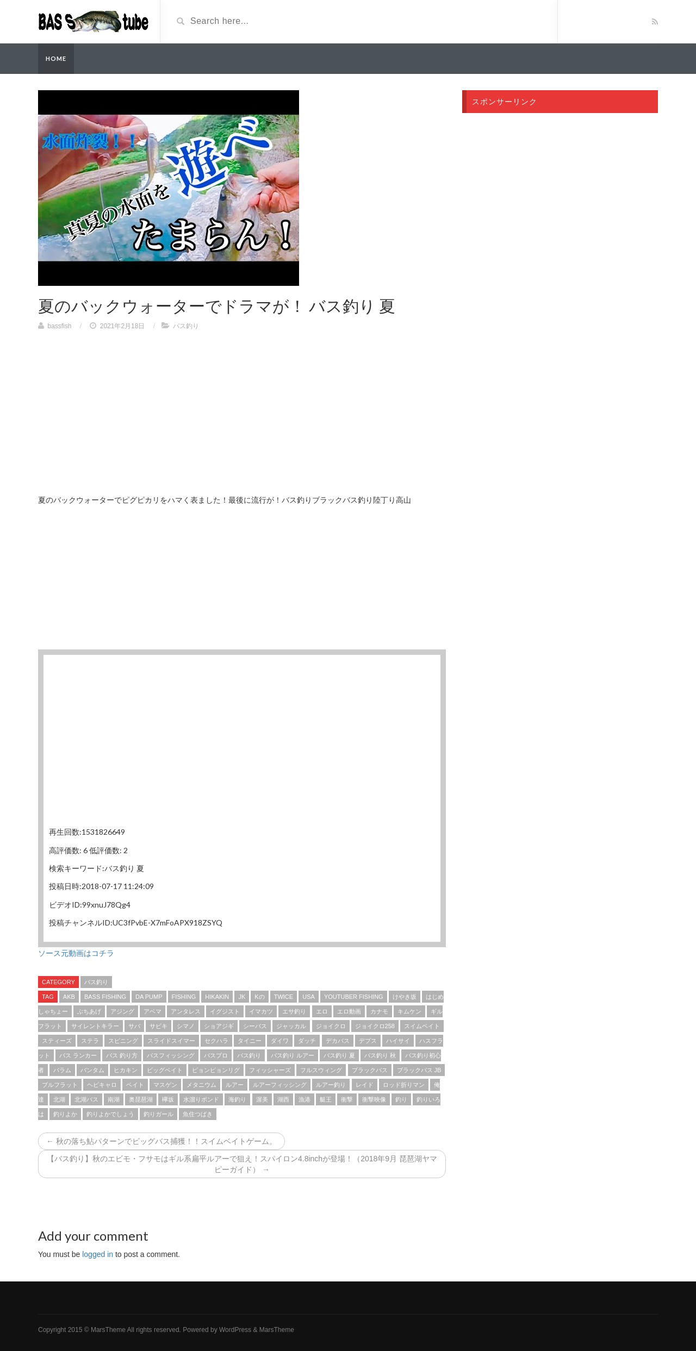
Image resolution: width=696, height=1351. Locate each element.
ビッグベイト (165, 1070)
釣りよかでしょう (110, 1114)
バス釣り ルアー (292, 1055)
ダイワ (280, 1040)
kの (259, 996)
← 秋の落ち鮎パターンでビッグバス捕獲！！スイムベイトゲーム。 (161, 1141)
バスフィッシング (171, 1055)
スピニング (123, 1040)
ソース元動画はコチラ (76, 953)
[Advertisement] (242, 418)
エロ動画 (349, 1011)
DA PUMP (149, 996)
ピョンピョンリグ (216, 1070)
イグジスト (225, 1011)
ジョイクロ (331, 1026)
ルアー (235, 1084)
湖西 (283, 1099)
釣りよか (65, 1114)
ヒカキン (126, 1070)
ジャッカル (291, 1026)
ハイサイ (398, 1040)
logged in (97, 1254)
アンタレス (186, 1011)
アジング (122, 1011)
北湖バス (86, 1099)
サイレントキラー (95, 1026)
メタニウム (201, 1084)
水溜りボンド (201, 1099)
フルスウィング (321, 1070)
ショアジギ (219, 1026)
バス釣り (186, 326)
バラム (62, 1070)
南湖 (114, 1099)
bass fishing (105, 996)
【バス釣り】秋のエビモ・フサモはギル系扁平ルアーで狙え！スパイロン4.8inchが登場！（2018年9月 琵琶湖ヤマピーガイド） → (242, 1164)
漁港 (304, 1099)
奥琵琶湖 (141, 1099)
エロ (322, 1011)
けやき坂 (405, 996)
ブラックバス (370, 1070)
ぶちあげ (89, 1011)
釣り (401, 1099)
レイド (365, 1084)
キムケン (409, 1011)
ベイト (135, 1084)
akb (69, 996)
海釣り (237, 1099)
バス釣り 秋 (380, 1055)
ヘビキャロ (102, 1084)
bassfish (59, 326)
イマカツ (261, 1011)
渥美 (262, 1099)
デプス (368, 1040)
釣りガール (158, 1114)
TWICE (283, 996)
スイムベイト (422, 1026)
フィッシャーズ (270, 1070)
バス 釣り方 (122, 1055)
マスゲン (165, 1084)
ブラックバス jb (419, 1070)
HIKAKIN (217, 996)
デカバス (338, 1040)
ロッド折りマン (404, 1084)
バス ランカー (78, 1055)
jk (241, 996)
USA (308, 996)
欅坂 (168, 1099)
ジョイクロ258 (375, 1026)
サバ (134, 1026)
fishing (184, 996)
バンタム (92, 1070)
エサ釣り (294, 1011)
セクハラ (216, 1040)
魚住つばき (198, 1114)
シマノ (186, 1026)
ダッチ (307, 1040)
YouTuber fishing (353, 996)
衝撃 (347, 1099)
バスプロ (216, 1055)
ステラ (90, 1040)
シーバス (255, 1026)
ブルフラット (60, 1084)
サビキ (158, 1026)
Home (56, 58)
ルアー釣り (331, 1084)
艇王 (326, 1099)
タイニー (250, 1040)
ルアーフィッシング (280, 1084)
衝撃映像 (374, 1099)
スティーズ (57, 1040)
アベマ (152, 1011)
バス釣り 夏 (339, 1055)
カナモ (379, 1011)
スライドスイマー (171, 1040)
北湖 (59, 1099)
